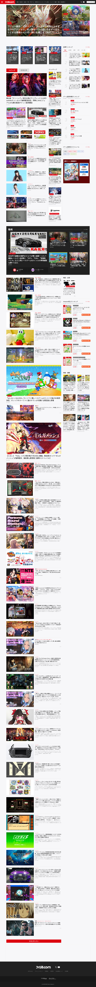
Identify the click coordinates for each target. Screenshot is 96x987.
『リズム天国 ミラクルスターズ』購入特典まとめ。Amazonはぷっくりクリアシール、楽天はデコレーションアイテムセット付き (55, 83)
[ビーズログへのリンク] (52, 978)
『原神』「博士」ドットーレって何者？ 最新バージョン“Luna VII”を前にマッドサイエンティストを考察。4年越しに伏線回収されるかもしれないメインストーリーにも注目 (55, 102)
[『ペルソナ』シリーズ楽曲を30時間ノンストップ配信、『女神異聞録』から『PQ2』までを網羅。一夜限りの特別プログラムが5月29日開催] (20, 523)
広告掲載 (66, 971)
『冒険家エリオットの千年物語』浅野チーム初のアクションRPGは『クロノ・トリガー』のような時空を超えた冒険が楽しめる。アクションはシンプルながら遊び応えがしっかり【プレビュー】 (55, 199)
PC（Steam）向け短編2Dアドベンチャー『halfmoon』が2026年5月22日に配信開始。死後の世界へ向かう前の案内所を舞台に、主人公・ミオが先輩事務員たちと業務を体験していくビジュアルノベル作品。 (48, 769)
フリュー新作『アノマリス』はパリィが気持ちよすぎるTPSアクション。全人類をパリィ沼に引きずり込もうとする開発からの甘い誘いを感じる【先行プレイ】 (33, 29)
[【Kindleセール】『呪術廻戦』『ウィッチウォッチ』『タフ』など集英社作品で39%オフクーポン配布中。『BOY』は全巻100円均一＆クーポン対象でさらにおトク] (83, 417)
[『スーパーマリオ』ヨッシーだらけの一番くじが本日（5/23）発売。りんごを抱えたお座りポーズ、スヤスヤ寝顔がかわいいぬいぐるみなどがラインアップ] (86, 55)
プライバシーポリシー (39, 971)
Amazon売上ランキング (70, 301)
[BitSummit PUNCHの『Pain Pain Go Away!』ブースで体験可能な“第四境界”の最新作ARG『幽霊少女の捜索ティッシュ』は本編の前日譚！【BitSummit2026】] (20, 470)
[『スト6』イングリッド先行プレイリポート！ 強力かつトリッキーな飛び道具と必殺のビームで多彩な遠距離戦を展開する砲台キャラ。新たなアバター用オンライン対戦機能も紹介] (55, 49)
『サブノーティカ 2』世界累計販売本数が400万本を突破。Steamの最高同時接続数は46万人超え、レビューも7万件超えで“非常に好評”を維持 (48, 853)
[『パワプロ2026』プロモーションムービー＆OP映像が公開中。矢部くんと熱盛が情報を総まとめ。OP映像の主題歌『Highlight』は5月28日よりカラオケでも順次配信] (20, 558)
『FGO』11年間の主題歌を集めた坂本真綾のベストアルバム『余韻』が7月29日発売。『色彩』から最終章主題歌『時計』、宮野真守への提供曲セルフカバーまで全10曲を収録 (78, 264)
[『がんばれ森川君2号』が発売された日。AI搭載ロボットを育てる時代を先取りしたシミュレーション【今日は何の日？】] (20, 302)
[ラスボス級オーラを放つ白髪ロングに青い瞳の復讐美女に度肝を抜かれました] (20, 646)
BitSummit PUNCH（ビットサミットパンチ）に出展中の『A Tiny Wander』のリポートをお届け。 (48, 355)
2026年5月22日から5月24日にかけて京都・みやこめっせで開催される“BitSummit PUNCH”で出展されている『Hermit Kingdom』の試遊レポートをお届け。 (48, 611)
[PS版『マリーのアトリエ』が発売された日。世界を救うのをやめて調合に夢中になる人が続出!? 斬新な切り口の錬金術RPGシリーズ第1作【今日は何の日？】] (20, 320)
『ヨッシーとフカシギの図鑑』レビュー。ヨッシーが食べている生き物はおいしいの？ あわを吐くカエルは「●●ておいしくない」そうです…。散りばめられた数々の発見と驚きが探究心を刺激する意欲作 (76, 16)
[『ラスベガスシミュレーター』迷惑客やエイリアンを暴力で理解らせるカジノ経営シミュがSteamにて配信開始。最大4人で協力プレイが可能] (20, 734)
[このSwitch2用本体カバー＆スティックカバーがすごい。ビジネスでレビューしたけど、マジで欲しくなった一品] (69, 283)
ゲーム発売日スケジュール (71, 147)
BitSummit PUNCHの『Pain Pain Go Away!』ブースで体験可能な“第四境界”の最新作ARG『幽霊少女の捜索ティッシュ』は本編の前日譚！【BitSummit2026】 (48, 466)
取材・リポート (54, 52)
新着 (18, 2)
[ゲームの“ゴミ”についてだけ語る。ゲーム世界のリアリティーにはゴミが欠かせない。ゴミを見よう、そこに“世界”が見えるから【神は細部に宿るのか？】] (69, 417)
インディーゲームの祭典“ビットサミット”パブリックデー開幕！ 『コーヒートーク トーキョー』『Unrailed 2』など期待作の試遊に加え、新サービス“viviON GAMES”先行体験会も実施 (37, 200)
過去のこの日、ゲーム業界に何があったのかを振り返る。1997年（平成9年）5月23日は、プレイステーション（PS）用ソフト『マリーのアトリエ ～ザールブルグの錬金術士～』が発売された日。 (48, 320)
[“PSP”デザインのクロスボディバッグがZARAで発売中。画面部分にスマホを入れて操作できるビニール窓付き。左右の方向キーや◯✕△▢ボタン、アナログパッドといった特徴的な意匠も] (20, 752)
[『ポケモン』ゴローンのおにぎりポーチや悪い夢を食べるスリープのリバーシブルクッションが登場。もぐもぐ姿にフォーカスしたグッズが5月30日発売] (20, 787)
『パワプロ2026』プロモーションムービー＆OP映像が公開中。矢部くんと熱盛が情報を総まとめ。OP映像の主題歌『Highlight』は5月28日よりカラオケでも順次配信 (48, 554)
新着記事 (24, 70)
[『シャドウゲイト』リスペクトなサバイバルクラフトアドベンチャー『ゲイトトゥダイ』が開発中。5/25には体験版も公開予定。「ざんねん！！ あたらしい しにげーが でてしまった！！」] (20, 822)
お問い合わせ (30, 971)
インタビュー (66, 29)
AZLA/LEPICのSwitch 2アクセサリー (71, 286)
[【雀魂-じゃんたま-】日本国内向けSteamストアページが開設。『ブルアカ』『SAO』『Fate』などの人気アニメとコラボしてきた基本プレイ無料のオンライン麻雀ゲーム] (20, 593)
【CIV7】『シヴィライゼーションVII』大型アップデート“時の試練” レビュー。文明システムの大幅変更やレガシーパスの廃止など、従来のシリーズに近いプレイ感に (55, 141)
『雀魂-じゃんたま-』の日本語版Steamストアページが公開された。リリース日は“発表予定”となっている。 (48, 593)
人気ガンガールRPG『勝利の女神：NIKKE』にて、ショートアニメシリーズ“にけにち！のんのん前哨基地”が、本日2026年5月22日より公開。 (48, 540)
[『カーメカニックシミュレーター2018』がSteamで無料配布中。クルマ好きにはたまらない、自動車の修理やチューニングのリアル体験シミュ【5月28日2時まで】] (20, 875)
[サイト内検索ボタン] (91, 2)
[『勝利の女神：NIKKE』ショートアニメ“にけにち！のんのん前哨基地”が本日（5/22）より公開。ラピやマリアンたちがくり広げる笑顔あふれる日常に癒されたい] (20, 541)
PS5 (28, 2)
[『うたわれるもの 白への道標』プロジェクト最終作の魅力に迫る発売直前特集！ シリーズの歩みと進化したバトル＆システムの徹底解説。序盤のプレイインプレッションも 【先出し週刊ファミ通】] (55, 171)
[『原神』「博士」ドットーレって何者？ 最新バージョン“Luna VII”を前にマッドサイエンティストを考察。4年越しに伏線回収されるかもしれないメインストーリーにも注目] (55, 93)
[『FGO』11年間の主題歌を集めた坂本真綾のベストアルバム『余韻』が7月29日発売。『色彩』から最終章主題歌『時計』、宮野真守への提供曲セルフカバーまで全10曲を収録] (78, 257)
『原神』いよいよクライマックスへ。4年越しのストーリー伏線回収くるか (48, 408)
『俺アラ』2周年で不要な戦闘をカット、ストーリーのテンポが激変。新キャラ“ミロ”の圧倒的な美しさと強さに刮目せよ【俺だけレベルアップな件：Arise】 (48, 695)
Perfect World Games (38, 575)
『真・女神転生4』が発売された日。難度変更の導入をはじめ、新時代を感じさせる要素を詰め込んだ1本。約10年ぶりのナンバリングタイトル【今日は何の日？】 (48, 280)
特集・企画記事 (61, 2)
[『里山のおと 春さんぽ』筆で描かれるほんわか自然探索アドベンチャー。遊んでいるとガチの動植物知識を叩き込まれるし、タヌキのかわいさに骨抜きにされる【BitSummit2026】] (16, 216)
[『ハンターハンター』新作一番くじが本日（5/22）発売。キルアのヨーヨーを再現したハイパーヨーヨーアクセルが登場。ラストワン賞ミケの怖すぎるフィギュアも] (86, 86)
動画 (56, 2)
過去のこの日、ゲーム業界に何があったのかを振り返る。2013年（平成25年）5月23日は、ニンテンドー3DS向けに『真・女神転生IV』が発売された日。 (48, 284)
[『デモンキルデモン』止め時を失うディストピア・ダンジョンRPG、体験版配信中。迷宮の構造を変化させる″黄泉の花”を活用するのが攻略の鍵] (20, 681)
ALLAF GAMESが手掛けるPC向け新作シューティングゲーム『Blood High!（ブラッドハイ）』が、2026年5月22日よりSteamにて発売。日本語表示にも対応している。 (48, 629)
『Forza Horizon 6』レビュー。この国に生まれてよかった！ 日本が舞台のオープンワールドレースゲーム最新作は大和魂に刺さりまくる (83, 406)
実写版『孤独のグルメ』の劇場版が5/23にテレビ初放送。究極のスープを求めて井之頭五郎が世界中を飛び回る (74, 63)
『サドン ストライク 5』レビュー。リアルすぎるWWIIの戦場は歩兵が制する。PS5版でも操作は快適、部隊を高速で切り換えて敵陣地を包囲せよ (55, 160)
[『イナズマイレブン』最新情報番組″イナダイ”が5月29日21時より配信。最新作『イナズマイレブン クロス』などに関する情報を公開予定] (20, 840)
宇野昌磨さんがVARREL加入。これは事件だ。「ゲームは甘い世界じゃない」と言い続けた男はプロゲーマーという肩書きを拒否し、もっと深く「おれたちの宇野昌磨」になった (55, 121)
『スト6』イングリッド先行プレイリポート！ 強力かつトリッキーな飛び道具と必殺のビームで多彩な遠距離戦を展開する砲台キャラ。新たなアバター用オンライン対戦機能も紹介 (55, 57)
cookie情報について (59, 971)
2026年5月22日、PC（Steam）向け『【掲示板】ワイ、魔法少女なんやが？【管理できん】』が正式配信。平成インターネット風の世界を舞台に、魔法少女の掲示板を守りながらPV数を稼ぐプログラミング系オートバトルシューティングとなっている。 (48, 893)
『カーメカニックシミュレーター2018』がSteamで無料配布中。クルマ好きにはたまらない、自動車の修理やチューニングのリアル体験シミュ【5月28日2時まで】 (48, 871)
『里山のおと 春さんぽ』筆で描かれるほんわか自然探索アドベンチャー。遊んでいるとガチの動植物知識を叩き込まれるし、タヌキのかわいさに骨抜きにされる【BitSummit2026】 (37, 214)
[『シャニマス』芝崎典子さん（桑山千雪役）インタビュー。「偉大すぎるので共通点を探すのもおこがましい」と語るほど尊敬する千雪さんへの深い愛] (16, 175)
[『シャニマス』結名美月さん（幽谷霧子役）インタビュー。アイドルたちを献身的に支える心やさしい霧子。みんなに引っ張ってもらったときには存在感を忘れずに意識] (16, 189)
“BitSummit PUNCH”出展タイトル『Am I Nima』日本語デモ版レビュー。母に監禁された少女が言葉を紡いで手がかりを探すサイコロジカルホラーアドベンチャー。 (48, 488)
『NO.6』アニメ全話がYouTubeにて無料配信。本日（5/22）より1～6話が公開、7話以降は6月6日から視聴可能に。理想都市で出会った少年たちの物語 (48, 906)
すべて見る (88, 47)
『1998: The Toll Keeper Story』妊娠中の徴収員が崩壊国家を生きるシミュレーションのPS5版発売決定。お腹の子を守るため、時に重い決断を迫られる (48, 660)
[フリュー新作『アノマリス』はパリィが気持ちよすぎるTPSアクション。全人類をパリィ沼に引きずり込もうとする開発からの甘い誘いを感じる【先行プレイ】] (34, 20)
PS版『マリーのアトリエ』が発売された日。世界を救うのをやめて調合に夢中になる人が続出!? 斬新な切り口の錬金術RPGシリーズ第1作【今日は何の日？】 (48, 316)
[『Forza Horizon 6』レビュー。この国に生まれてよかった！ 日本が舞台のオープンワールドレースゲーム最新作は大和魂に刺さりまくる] (83, 397)
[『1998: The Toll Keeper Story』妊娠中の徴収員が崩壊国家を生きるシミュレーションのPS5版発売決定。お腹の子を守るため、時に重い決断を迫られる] (20, 664)
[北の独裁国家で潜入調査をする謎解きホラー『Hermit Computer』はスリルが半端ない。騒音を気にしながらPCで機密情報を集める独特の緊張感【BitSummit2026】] (20, 611)
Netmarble (37, 644)
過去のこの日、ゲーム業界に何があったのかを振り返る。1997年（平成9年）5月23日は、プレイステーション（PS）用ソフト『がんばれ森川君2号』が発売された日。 (48, 302)
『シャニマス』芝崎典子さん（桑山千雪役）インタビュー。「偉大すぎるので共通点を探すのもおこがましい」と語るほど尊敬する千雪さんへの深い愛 (37, 173)
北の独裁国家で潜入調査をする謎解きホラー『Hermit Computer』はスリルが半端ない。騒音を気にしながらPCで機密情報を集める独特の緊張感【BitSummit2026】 (48, 607)
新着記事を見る (33, 941)
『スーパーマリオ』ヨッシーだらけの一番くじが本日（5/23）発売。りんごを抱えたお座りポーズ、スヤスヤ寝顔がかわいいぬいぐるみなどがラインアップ (75, 55)
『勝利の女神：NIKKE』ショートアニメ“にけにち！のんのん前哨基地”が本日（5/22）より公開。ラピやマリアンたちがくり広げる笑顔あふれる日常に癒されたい (48, 537)
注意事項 (52, 971)
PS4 (82, 151)
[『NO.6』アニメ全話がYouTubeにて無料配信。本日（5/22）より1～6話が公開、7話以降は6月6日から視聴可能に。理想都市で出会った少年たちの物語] (20, 910)
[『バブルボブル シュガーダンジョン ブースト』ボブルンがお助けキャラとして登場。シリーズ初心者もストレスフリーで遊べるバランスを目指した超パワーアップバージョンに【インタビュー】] (16, 112)
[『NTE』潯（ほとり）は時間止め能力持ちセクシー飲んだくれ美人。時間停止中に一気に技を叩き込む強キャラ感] (20, 576)
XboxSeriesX (73, 153)
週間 (74, 50)
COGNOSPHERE (38, 410)
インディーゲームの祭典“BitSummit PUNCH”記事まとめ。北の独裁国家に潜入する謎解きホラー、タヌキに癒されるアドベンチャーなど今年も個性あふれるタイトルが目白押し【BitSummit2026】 (37, 160)
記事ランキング (68, 47)
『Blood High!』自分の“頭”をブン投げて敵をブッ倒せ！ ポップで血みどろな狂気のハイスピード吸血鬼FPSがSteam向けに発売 (48, 625)
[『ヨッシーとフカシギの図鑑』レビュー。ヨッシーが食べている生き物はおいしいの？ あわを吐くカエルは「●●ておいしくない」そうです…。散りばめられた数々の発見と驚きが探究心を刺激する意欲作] (76, 13)
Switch (25, 2)
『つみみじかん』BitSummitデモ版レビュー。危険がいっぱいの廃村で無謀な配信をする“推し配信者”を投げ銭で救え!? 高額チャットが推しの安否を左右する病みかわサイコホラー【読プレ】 (41, 57)
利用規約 (46, 971)
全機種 (65, 151)
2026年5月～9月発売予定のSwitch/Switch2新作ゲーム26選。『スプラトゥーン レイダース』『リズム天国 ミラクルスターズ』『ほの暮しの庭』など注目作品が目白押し (69, 386)
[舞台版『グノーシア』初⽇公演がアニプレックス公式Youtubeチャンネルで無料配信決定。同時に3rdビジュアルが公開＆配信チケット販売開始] (26, 84)
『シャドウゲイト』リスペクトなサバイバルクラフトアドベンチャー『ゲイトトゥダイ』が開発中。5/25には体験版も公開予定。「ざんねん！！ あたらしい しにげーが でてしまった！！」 (47, 818)
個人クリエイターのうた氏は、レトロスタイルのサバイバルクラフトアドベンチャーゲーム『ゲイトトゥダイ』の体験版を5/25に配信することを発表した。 (48, 822)
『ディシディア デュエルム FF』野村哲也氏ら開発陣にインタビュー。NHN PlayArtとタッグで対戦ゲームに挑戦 (75, 32)
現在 (65, 50)
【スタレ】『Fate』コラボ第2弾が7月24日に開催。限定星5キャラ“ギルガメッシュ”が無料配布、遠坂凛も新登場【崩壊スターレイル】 (75, 79)
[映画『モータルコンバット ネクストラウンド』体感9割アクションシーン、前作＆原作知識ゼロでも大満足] (20, 928)
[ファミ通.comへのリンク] (9, 2)
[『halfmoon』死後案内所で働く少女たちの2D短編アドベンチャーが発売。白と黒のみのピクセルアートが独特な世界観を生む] (20, 769)
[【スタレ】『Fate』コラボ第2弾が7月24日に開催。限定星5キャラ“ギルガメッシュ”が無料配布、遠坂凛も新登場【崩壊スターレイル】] (86, 78)
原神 (37, 405)
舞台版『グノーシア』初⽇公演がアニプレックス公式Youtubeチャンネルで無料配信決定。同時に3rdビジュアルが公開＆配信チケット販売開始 (26, 100)
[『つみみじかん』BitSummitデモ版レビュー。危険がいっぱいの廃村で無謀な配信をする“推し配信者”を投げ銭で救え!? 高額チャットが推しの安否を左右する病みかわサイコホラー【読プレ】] (41, 49)
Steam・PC (66, 153)
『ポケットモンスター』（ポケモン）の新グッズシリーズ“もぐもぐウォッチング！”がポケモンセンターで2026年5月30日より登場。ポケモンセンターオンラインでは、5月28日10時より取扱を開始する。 (48, 787)
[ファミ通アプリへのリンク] (44, 978)
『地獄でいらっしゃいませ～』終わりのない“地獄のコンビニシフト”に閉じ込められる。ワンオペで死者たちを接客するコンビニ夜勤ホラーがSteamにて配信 (48, 801)
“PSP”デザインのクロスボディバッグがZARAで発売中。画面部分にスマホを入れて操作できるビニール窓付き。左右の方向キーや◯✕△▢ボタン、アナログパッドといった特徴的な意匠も (47, 748)
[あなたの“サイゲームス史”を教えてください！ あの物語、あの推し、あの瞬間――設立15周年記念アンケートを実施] (55, 210)
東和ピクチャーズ (38, 925)
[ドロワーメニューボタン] (2, 2)
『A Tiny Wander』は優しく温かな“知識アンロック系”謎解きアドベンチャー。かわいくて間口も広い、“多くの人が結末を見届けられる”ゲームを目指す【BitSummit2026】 (78, 243)
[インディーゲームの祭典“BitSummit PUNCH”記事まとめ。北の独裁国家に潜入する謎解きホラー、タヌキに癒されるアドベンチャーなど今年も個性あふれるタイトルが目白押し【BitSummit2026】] (16, 162)
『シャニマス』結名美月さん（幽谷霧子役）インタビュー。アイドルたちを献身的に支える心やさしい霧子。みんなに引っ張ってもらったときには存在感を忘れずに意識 (37, 187)
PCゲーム (32, 2)
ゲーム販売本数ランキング (71, 96)
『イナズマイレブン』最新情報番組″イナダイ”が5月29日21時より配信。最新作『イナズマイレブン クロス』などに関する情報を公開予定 (48, 836)
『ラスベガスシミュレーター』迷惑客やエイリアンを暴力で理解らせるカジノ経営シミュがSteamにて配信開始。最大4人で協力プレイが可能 (47, 730)
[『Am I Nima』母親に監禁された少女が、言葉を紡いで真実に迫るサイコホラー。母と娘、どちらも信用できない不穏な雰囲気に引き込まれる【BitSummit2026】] (20, 488)
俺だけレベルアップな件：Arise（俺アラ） (44, 639)
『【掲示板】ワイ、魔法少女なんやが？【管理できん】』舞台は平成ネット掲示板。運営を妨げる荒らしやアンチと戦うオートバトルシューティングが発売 (47, 889)
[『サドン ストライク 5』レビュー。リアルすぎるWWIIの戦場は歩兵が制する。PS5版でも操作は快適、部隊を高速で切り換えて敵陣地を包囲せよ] (55, 151)
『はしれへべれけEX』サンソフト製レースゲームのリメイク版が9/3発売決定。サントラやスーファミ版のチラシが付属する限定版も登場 (58, 264)
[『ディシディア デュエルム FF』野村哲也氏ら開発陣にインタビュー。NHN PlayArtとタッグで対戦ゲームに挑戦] (76, 28)
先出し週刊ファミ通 (53, 174)
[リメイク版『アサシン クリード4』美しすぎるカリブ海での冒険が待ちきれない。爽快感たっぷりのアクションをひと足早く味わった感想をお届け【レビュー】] (12, 49)
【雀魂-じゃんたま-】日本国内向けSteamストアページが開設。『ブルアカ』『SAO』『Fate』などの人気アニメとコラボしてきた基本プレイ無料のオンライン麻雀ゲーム (48, 589)
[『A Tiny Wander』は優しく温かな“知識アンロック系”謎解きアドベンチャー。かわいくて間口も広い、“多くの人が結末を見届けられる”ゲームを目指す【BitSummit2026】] (78, 237)
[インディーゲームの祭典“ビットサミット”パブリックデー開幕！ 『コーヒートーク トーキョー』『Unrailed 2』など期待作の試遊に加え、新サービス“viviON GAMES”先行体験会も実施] (16, 202)
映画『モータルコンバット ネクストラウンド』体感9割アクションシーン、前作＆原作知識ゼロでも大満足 (47, 923)
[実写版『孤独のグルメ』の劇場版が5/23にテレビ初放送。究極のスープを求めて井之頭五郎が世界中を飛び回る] (86, 63)
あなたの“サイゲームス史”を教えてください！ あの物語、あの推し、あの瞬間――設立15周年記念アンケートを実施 (55, 217)
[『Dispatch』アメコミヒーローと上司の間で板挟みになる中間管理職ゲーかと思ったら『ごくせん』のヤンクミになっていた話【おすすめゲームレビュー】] (16, 148)
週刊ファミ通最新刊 (70, 161)
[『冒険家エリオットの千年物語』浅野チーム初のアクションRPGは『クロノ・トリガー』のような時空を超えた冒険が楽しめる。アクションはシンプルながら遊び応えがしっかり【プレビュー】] (55, 190)
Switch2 (21, 2)
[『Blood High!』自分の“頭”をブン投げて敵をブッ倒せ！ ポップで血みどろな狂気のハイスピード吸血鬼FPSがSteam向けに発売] (20, 629)
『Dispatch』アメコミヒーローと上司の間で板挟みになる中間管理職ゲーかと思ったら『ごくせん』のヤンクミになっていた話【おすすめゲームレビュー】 (37, 146)
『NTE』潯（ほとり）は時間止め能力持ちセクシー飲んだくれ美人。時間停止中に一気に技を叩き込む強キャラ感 (47, 572)
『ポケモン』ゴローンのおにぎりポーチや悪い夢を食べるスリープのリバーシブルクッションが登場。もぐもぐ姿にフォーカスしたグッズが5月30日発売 (47, 783)
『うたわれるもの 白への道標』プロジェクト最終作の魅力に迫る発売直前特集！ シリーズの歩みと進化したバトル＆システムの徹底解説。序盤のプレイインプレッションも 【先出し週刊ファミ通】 (55, 180)
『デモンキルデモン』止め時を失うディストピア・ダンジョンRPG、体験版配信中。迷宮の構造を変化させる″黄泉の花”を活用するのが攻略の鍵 (48, 677)
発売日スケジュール (39, 2)
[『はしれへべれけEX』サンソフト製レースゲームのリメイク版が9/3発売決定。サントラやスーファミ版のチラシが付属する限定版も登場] (58, 257)
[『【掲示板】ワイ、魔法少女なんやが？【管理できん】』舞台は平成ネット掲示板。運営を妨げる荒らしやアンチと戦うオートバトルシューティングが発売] (20, 893)
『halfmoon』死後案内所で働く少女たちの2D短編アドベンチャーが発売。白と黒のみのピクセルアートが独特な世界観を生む (47, 765)
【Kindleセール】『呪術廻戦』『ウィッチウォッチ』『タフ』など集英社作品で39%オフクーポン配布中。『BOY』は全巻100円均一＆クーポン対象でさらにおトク (83, 426)
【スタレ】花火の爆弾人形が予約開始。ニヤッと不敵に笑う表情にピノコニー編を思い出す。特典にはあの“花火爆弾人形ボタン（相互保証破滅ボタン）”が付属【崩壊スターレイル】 (47, 713)
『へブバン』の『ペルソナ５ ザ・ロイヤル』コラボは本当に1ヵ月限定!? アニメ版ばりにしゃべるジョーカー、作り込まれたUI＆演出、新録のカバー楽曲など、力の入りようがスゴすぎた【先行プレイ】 (26, 57)
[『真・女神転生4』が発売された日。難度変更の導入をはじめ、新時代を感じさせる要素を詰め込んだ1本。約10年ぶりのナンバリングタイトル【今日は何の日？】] (20, 284)
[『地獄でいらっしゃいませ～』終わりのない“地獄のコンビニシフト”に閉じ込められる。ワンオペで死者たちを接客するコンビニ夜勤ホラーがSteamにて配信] (20, 805)
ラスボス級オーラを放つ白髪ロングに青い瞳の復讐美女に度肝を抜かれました (47, 642)
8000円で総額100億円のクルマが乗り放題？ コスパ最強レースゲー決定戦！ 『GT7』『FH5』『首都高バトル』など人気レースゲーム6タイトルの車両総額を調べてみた (37, 123)
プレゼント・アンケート (54, 213)
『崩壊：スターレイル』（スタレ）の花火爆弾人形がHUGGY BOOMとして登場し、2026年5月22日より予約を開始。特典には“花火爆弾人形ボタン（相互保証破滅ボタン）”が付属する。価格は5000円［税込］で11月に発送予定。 (48, 717)
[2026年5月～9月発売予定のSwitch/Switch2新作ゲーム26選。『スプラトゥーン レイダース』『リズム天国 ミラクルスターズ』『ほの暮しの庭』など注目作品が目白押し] (69, 378)
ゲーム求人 (46, 2)
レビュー (9, 23)
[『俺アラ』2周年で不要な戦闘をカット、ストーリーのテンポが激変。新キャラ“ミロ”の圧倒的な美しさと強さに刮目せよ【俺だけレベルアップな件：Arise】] (20, 699)
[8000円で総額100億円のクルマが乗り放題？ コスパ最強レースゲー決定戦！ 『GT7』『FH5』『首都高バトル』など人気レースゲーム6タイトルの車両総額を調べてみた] (37, 112)
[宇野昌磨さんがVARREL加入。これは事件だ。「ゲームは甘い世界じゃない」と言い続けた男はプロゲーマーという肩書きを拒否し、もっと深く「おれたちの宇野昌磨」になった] (55, 112)
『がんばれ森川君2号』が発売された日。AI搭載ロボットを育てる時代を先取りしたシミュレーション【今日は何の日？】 (48, 298)
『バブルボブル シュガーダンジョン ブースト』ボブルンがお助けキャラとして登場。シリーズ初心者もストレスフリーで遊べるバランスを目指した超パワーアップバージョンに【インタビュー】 (16, 123)
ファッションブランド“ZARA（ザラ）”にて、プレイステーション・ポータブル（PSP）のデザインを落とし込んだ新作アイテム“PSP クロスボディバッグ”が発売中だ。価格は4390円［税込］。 (48, 752)
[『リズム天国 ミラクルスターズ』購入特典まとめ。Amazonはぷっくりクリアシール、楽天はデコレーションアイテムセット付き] (55, 75)
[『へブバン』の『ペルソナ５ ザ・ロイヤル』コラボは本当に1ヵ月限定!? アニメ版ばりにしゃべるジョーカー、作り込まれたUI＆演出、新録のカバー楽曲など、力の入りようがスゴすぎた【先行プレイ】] (27, 49)
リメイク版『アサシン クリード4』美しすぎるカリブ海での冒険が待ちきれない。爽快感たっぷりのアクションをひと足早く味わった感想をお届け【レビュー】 (12, 57)
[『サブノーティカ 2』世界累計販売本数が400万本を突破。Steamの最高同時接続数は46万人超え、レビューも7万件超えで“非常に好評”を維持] (20, 857)
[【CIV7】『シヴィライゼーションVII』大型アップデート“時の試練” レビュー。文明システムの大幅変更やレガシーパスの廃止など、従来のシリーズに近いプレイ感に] (55, 132)
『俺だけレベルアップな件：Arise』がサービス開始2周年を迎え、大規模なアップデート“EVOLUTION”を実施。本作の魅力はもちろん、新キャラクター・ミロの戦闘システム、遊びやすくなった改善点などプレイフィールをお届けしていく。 (48, 699)
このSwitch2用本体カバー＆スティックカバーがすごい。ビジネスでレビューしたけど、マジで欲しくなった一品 (69, 291)
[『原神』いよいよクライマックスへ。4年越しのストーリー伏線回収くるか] (20, 413)
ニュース (52, 2)
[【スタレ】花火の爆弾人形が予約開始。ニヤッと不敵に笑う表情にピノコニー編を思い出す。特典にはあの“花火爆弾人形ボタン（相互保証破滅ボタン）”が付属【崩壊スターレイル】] (20, 717)
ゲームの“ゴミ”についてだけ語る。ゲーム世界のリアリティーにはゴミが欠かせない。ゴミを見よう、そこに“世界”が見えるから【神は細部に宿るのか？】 (69, 426)
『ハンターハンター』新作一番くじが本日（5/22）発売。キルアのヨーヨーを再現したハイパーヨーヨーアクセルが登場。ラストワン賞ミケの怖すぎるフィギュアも (74, 86)
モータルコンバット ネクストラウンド (44, 921)
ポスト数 (83, 50)
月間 (78, 50)
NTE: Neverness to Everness (42, 569)
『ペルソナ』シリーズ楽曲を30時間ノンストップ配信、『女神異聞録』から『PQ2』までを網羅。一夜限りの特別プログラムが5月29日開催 (47, 519)
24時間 (69, 50)
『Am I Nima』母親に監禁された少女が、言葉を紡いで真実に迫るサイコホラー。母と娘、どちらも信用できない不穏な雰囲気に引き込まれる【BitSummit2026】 (47, 484)
